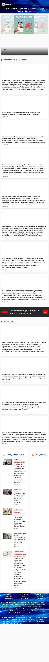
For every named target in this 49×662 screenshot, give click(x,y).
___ (45, 312)
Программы (23, 9)
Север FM (33, 9)
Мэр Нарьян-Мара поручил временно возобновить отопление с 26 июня (19, 541)
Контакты (28, 11)
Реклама (20, 11)
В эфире (41, 9)
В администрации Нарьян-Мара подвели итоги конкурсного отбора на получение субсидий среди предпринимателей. (20, 521)
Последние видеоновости (15, 60)
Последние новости (15, 455)
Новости (14, 9)
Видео (7, 9)
